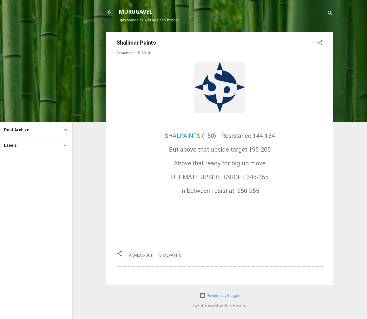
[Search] (330, 14)
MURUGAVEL (135, 12)
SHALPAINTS (182, 135)
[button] (320, 43)
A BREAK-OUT (141, 255)
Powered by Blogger (220, 295)
